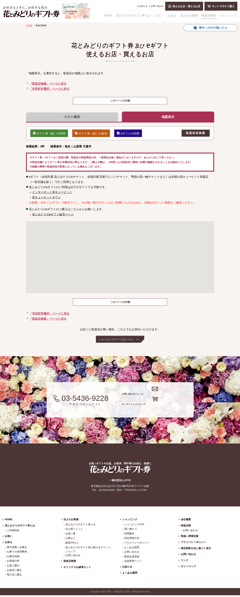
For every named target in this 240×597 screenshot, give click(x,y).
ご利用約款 (13, 532)
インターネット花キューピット (52, 193)
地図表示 (168, 118)
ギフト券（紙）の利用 (49, 134)
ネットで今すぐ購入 (223, 6)
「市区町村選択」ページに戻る (49, 88)
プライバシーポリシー (136, 544)
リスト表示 (72, 118)
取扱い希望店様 (189, 537)
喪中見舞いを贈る (17, 548)
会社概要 (186, 521)
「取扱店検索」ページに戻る (47, 83)
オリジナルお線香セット (77, 568)
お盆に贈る (13, 567)
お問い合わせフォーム (159, 394)
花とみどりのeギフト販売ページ (53, 216)
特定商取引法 (131, 539)
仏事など (70, 539)
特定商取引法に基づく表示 (196, 549)
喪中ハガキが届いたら (213, 27)
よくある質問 (131, 549)
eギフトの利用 (128, 134)
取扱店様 (186, 527)
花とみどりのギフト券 (120, 471)
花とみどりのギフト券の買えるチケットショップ (88, 551)
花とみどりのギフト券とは (133, 15)
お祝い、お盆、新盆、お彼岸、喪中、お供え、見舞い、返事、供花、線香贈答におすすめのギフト (46, 11)
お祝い (159, 15)
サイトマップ (188, 568)
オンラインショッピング (161, 408)
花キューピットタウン (46, 199)
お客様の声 (13, 562)
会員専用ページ (133, 562)
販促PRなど (72, 544)
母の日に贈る (14, 576)
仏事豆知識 (13, 558)
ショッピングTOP (134, 526)
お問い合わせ (157, 6)
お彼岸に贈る (14, 571)
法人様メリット (74, 530)
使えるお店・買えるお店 (186, 6)
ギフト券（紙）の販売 (91, 134)
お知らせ (143, 6)
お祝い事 (70, 535)
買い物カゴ (130, 530)
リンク (184, 562)
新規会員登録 (131, 558)
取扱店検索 (208, 15)
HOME (108, 15)
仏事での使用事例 (17, 553)
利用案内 (129, 535)
